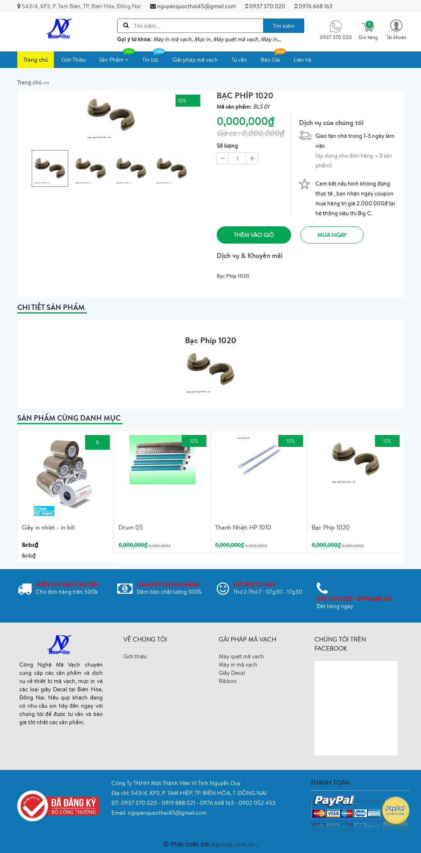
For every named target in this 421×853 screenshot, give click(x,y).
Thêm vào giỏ (254, 235)
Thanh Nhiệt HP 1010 (243, 527)
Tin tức (153, 57)
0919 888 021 (179, 803)
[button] (396, 29)
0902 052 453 (256, 803)
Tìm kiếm (284, 26)
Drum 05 (130, 527)
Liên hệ (302, 59)
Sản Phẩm (117, 57)
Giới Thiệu (73, 59)
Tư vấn (239, 59)
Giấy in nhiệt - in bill (48, 527)
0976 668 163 (314, 6)
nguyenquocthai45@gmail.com (193, 6)
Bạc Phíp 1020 (331, 527)
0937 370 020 (265, 6)
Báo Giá (273, 57)
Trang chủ (35, 59)
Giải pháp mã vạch (195, 59)
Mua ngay (332, 235)
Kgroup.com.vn (233, 843)
